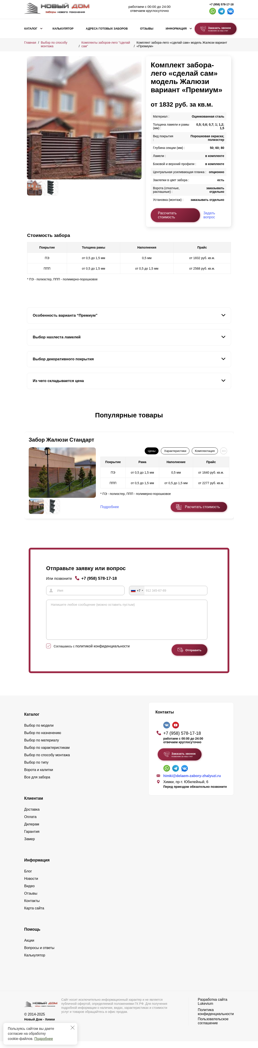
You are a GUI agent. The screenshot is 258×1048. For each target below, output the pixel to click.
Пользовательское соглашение (213, 1028)
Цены (151, 451)
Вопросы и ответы (39, 954)
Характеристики (175, 451)
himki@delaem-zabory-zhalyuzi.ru (192, 782)
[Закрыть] (72, 1027)
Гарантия (31, 838)
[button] (29, 419)
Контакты (32, 907)
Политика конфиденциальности (216, 1018)
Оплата (30, 823)
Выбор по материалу (41, 747)
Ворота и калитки (38, 776)
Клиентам (33, 805)
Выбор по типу (36, 769)
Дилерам (31, 831)
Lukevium (205, 1010)
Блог (28, 878)
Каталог (30, 28)
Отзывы (146, 28)
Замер (29, 846)
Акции (29, 947)
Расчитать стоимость (202, 507)
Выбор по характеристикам (47, 754)
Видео (29, 893)
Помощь (32, 936)
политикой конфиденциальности (102, 653)
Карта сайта (34, 915)
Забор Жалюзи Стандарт (61, 440)
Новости (31, 885)
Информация (176, 28)
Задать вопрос (209, 215)
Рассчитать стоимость (167, 215)
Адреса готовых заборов (107, 28)
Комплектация (205, 451)
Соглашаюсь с (92, 653)
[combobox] (136, 590)
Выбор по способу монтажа (47, 762)
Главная (30, 42)
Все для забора (37, 784)
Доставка (32, 816)
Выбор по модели (39, 732)
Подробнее (43, 1039)
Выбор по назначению (42, 739)
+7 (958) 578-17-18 (221, 4)
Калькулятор (62, 28)
